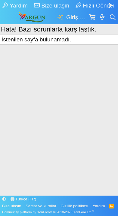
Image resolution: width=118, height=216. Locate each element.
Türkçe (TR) (23, 199)
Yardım (15, 5)
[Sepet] (92, 17)
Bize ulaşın (51, 5)
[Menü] (7, 18)
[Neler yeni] (102, 17)
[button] (4, 199)
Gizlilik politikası (74, 206)
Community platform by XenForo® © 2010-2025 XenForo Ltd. (48, 212)
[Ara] (113, 17)
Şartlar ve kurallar (41, 206)
